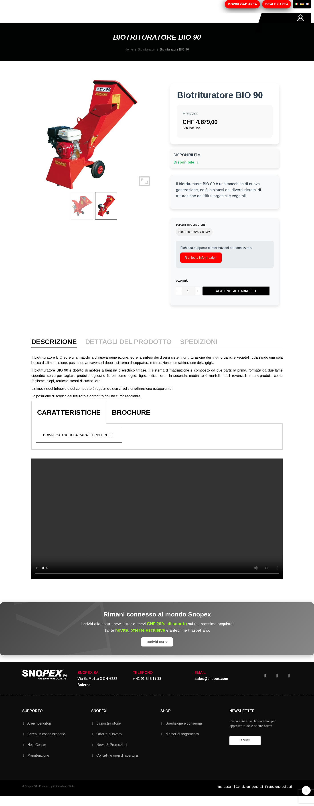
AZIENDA (48, 23)
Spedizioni (199, 352)
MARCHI (126, 23)
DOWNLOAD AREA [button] (242, 4)
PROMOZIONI (100, 23)
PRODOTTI (72, 23)
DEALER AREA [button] (276, 4)
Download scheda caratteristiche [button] (78, 445)
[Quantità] (188, 301)
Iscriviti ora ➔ (157, 652)
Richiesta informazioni (201, 267)
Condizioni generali (249, 796)
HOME (27, 23)
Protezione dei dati (278, 796)
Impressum (225, 796)
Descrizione (54, 352)
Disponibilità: (187, 165)
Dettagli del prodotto (128, 352)
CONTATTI (149, 23)
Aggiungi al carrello (236, 301)
